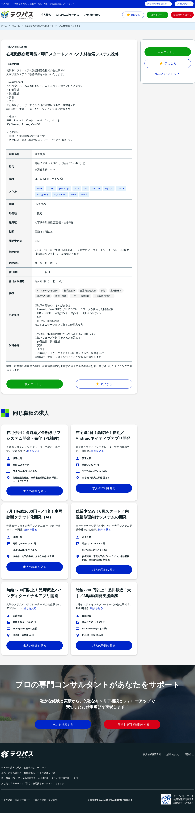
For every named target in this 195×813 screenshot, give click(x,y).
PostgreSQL (43, 194)
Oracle (121, 188)
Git (85, 188)
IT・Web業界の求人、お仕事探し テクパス (23, 767)
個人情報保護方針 (152, 754)
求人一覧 (16, 25)
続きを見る (33, 451)
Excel (73, 194)
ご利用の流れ (92, 15)
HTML (51, 188)
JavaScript (64, 188)
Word (84, 194)
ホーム (4, 25)
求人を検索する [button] (63, 724)
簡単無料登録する (182, 14)
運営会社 (189, 754)
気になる (104, 384)
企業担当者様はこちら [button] (158, 3)
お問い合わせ (173, 754)
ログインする (157, 14)
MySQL (109, 188)
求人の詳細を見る (34, 491)
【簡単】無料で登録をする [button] (132, 724)
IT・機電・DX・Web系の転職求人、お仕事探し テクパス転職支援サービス (39, 778)
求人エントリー (35, 384)
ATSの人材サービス (67, 15)
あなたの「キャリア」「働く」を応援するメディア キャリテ (32, 783)
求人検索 (46, 15)
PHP (76, 188)
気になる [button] (133, 15)
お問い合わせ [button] (184, 3)
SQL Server (60, 194)
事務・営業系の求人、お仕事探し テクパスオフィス (28, 772)
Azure (39, 188)
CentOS (96, 188)
